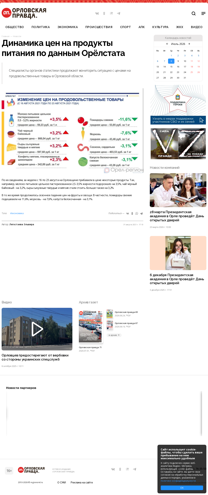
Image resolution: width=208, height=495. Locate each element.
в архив (114, 335)
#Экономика (17, 213)
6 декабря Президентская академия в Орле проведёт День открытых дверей (177, 279)
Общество (14, 27)
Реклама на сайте (82, 482)
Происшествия (98, 27)
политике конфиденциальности (178, 480)
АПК (142, 27)
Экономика (68, 27)
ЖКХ (179, 27)
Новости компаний (164, 167)
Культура (160, 27)
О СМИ (61, 482)
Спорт (125, 27)
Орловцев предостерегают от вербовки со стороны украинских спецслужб (35, 357)
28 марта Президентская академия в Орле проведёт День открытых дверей (177, 216)
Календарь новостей (178, 38)
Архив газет (88, 302)
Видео (197, 27)
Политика (41, 27)
